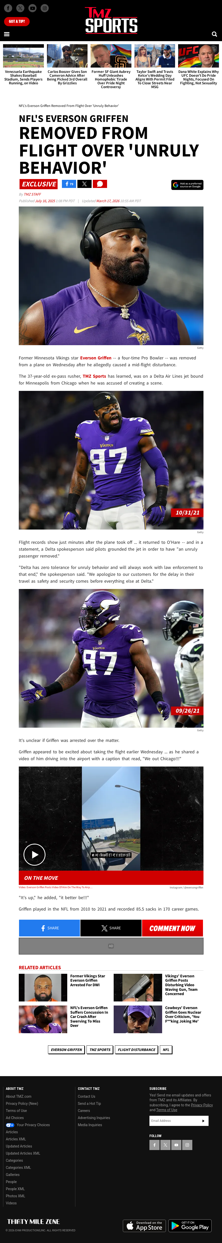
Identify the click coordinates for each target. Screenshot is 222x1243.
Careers (84, 1111)
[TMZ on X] (20, 8)
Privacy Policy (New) (22, 1104)
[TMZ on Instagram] (45, 8)
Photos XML (15, 1196)
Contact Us (86, 1096)
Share (49, 928)
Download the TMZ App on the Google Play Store (190, 1225)
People (11, 1182)
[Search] (215, 34)
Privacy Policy (202, 1105)
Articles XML (16, 1139)
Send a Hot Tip (89, 1104)
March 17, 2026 (108, 200)
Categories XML (18, 1168)
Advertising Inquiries (94, 1118)
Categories (14, 1160)
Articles (12, 1132)
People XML (15, 1189)
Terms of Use (16, 1111)
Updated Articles (19, 1146)
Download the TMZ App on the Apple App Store (144, 1226)
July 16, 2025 (45, 200)
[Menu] (7, 34)
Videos (11, 1203)
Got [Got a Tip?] (17, 21)
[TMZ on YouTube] (176, 1145)
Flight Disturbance (136, 1049)
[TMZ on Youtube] (32, 8)
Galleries (13, 1175)
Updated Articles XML (23, 1153)
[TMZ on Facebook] (8, 8)
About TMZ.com (18, 1096)
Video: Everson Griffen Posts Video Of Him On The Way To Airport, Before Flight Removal (56, 887)
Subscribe (203, 1121)
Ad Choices (15, 1118)
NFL (166, 1049)
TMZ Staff (32, 194)
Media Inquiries (90, 1125)
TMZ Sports (94, 376)
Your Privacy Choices (28, 1125)
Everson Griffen (66, 1049)
